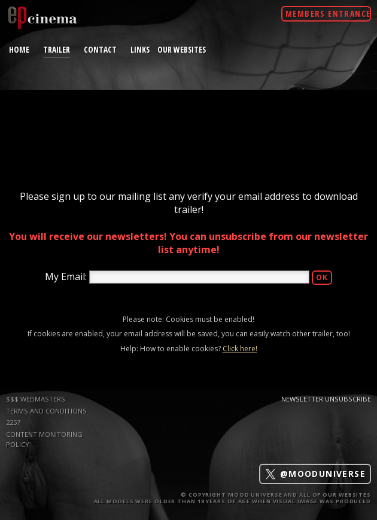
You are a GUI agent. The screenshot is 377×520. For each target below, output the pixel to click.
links (140, 49)
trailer (56, 49)
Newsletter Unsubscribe (326, 398)
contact (100, 49)
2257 (13, 422)
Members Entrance (327, 13)
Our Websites (181, 49)
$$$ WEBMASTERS (35, 398)
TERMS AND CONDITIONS (46, 410)
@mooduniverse (315, 474)
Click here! (240, 348)
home (19, 49)
